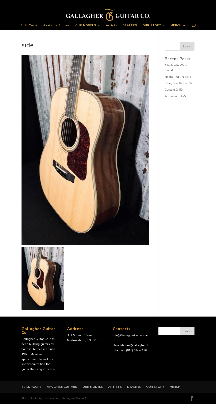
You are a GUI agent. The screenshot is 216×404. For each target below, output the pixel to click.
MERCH (176, 25)
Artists (111, 25)
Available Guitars (56, 25)
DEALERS (130, 25)
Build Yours (29, 25)
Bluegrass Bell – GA (178, 83)
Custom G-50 (173, 90)
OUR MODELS (85, 25)
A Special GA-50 (176, 96)
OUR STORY (152, 25)
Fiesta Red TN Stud (178, 77)
